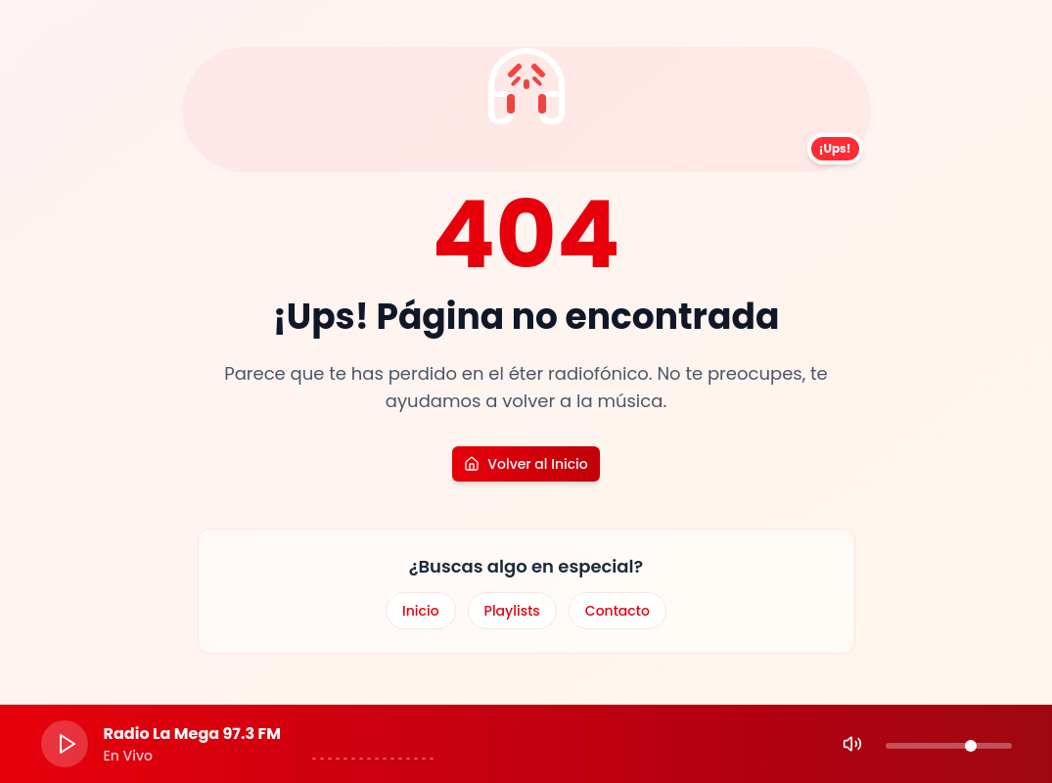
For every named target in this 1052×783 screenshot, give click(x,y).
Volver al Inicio (525, 464)
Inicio (420, 611)
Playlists (512, 611)
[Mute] (852, 743)
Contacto (617, 611)
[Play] (64, 743)
